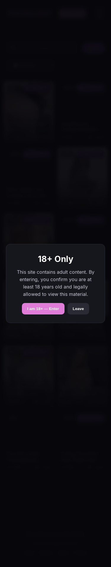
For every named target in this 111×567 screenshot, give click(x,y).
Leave (78, 309)
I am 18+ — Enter (43, 309)
